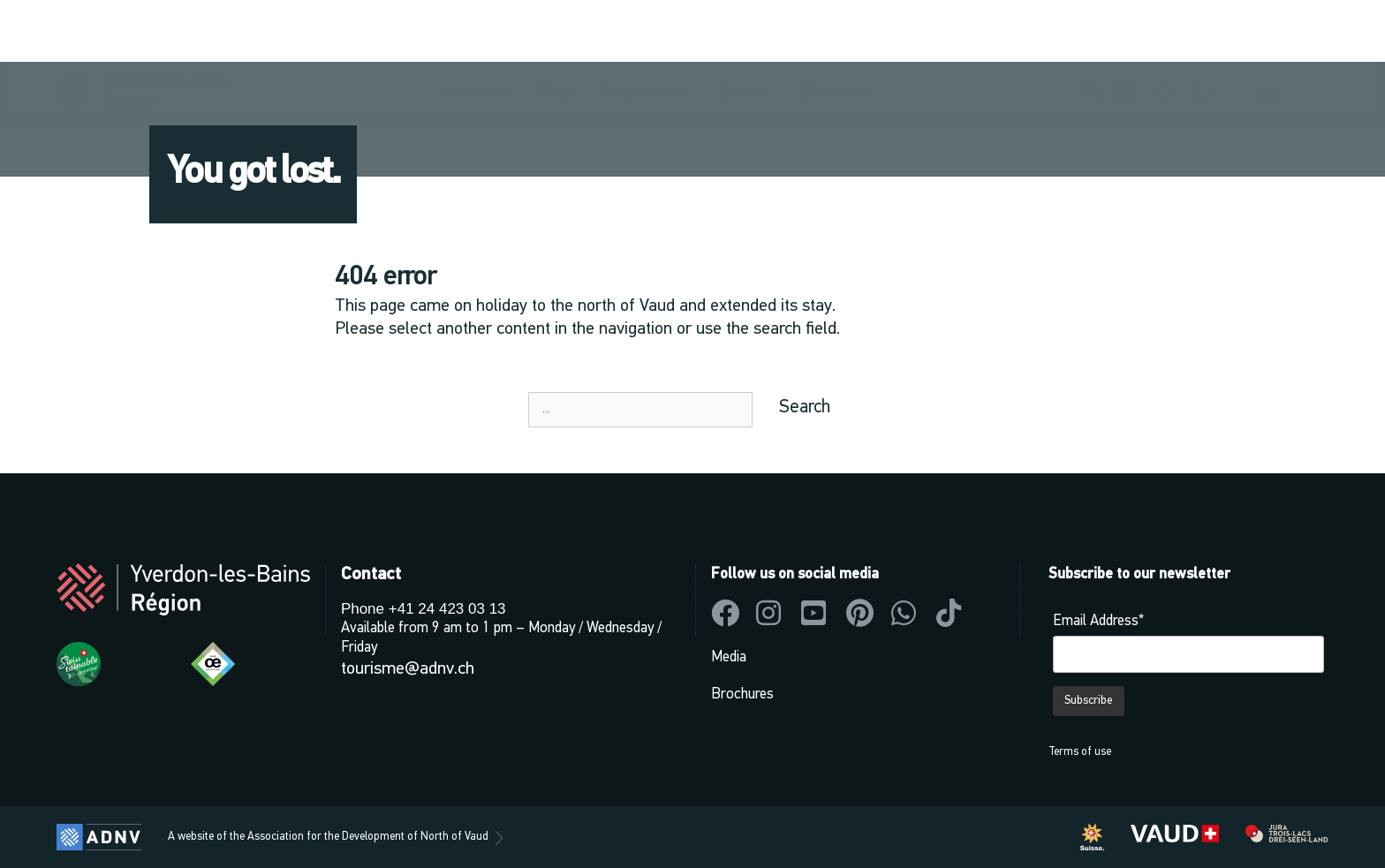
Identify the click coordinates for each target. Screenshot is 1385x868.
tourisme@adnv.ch (407, 669)
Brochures (742, 694)
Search (804, 407)
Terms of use (1079, 752)
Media (728, 657)
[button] (1092, 32)
